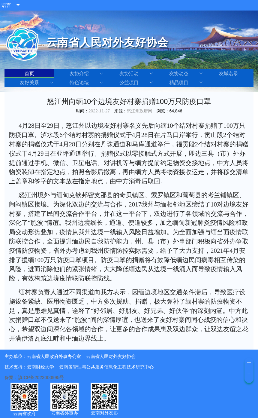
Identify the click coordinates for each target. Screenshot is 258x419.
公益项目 (136, 82)
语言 (6, 5)
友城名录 (228, 73)
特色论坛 (86, 82)
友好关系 (36, 82)
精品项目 (186, 82)
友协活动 (136, 73)
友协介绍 (86, 73)
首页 (29, 73)
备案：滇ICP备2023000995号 (34, 377)
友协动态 (186, 73)
